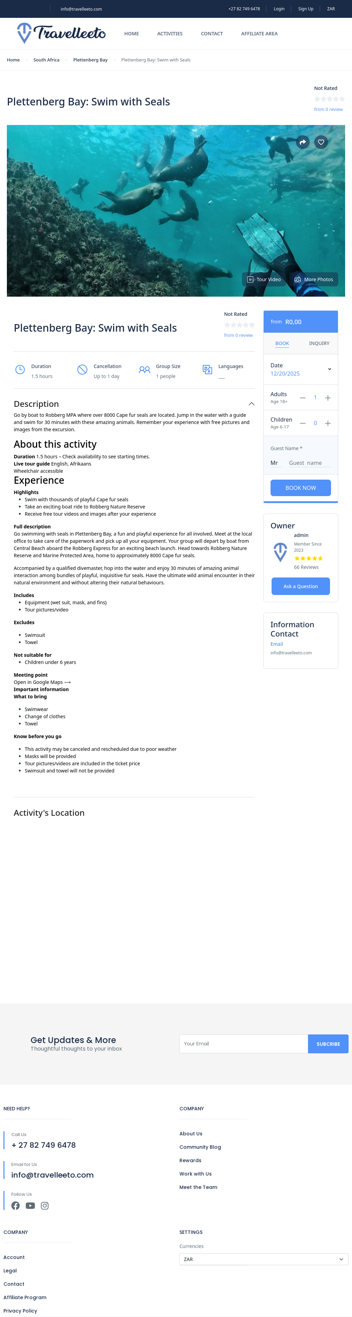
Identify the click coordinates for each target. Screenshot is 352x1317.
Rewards (190, 1160)
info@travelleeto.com (81, 9)
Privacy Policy (20, 1310)
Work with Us (195, 1173)
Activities (170, 33)
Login (279, 9)
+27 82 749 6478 (244, 9)
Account (14, 1257)
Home (131, 33)
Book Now (301, 488)
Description (36, 404)
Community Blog (200, 1147)
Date (277, 365)
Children (281, 419)
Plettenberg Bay (90, 60)
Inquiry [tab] (319, 343)
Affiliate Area (259, 33)
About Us (190, 1133)
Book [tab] (282, 343)
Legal (10, 1270)
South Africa (46, 60)
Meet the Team (198, 1187)
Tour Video (264, 279)
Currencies (191, 1246)
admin (301, 535)
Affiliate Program (24, 1297)
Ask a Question (301, 586)
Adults (279, 394)
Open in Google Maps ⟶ (42, 682)
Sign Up (306, 9)
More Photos (314, 279)
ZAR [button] (331, 9)
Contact (212, 33)
